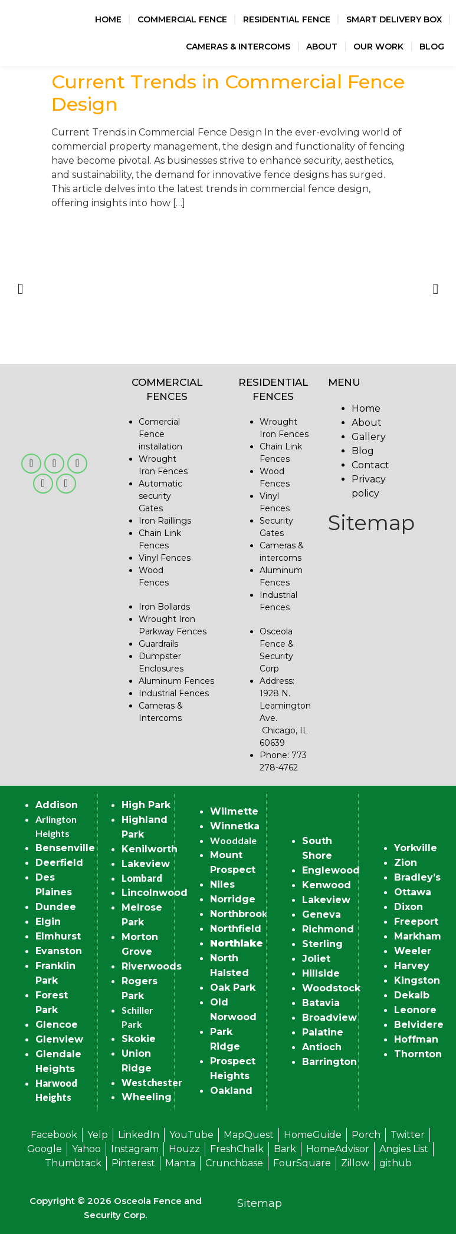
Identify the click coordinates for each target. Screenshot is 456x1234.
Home (108, 19)
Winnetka (235, 826)
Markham (417, 936)
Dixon (408, 906)
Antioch (322, 1047)
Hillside (321, 973)
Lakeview (146, 863)
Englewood (331, 870)
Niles (222, 884)
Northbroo (236, 913)
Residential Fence (286, 19)
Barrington (329, 1061)
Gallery (369, 436)
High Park (146, 804)
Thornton (418, 1054)
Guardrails (158, 643)
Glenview (59, 1039)
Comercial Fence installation (160, 434)
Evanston (58, 951)
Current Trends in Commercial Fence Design (228, 92)
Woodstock (331, 988)
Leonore (415, 1009)
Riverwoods (152, 966)
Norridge (232, 899)
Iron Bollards (164, 606)
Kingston (417, 980)
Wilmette (234, 811)
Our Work (378, 46)
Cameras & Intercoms (238, 46)
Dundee (55, 906)
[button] (20, 288)
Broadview (329, 1017)
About (321, 46)
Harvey (411, 965)
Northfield (235, 928)
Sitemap (371, 522)
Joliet (316, 958)
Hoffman (416, 1039)
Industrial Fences (174, 693)
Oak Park (232, 987)
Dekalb (411, 995)
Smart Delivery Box (394, 19)
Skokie (139, 1038)
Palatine (322, 1032)
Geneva (321, 914)
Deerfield (59, 862)
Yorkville (415, 847)
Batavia (321, 1002)
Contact (370, 465)
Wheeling (147, 1097)
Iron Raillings (165, 520)
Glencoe (56, 1024)
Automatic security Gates (160, 496)
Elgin (48, 921)
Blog (431, 46)
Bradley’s (417, 877)
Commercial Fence (182, 19)
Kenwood (326, 885)
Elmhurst (58, 936)
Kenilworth (150, 849)
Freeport (416, 921)
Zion (405, 862)
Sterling (322, 944)
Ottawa (412, 892)
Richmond (328, 929)
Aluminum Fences (176, 681)
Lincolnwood (155, 892)
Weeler (412, 951)
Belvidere (419, 1024)
